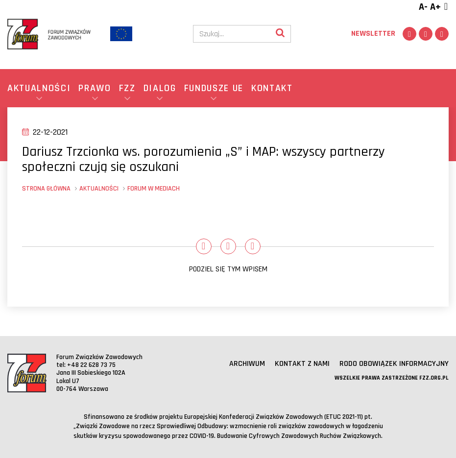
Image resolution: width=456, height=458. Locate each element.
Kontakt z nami (302, 364)
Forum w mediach (153, 188)
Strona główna (46, 188)
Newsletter (373, 33)
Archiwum (247, 364)
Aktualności (99, 188)
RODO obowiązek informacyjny (394, 364)
